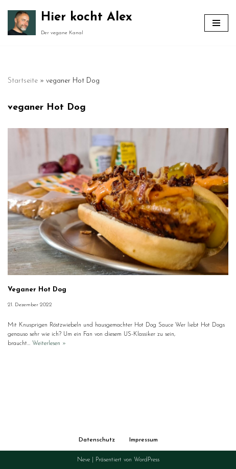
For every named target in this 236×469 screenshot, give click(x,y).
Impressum (143, 440)
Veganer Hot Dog (37, 289)
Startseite (23, 81)
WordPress (146, 460)
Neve (83, 460)
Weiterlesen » (49, 343)
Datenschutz (97, 440)
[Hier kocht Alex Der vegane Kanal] (70, 22)
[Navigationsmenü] (216, 23)
